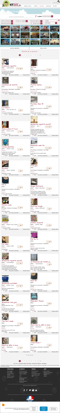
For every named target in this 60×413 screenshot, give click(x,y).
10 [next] (40, 55)
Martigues (44, 363)
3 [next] (24, 55)
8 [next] (35, 55)
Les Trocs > (16, 363)
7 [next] (33, 55)
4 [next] (26, 55)
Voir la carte (43, 48)
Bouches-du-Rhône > (37, 363)
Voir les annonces (14, 48)
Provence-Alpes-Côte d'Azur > (25, 363)
